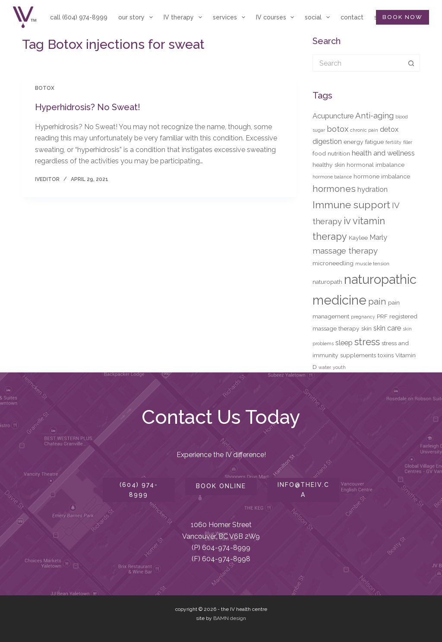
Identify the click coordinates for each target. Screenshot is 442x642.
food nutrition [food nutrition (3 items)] (331, 153)
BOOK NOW (402, 17)
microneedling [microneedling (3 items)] (333, 263)
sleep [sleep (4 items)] (344, 342)
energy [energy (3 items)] (353, 141)
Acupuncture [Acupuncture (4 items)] (333, 115)
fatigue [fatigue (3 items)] (374, 141)
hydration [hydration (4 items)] (372, 189)
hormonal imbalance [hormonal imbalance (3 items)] (375, 164)
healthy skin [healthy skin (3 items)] (329, 164)
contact (352, 17)
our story (137, 17)
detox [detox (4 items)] (389, 129)
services (231, 17)
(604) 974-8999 (139, 489)
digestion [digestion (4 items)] (327, 141)
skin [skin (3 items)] (366, 328)
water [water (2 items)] (325, 367)
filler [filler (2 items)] (407, 142)
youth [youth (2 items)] (339, 367)
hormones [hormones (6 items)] (334, 189)
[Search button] (411, 63)
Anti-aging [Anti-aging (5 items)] (374, 115)
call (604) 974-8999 (78, 17)
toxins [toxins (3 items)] (386, 355)
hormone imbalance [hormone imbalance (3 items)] (382, 176)
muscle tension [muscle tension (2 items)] (372, 263)
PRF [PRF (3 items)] (382, 316)
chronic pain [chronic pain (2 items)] (364, 130)
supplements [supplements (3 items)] (358, 355)
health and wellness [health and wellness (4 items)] (383, 153)
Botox (44, 88)
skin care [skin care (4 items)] (387, 328)
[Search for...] (358, 63)
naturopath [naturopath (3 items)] (327, 281)
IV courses (277, 17)
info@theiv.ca (303, 489)
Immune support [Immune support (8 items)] (351, 204)
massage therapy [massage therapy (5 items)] (345, 250)
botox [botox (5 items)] (337, 128)
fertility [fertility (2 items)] (393, 142)
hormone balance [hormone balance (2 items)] (332, 176)
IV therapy (184, 17)
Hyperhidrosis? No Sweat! (87, 107)
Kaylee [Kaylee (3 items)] (358, 237)
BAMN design (229, 618)
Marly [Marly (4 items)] (378, 237)
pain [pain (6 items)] (377, 301)
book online (221, 486)
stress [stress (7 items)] (367, 341)
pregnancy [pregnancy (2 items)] (363, 316)
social (319, 17)
